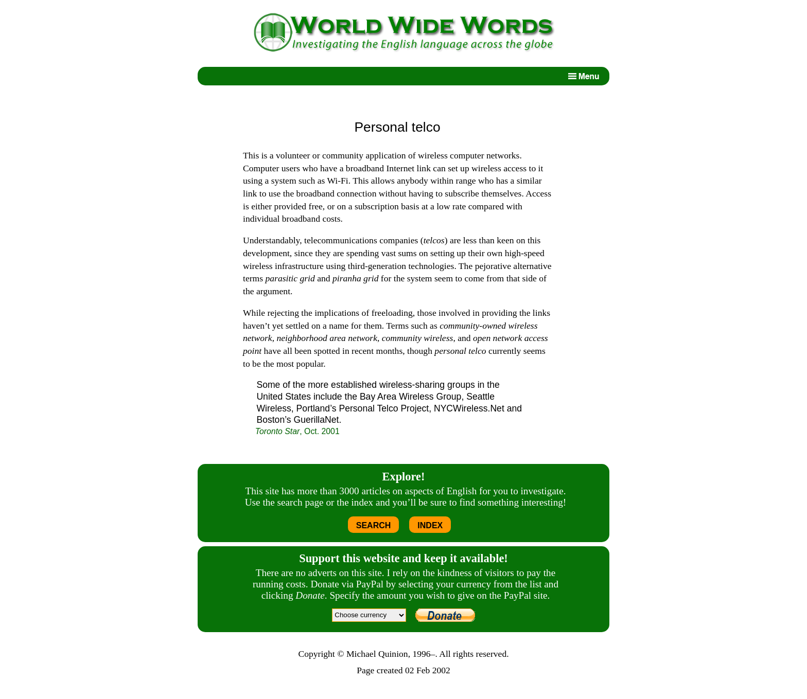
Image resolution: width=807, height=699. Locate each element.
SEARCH (373, 525)
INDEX (430, 525)
